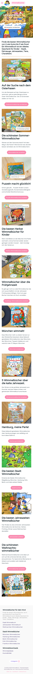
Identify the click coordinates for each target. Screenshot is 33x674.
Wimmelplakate (8, 651)
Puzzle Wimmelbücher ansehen (16, 197)
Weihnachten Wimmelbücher (13, 627)
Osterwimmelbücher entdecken (16, 104)
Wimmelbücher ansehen (16, 152)
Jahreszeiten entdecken (12, 27)
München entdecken (16, 349)
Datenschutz (22, 671)
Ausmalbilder (7, 653)
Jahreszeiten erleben (16, 537)
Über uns (9, 671)
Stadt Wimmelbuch (9, 622)
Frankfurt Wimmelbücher (11, 643)
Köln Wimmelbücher (10, 641)
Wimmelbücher (18, 3)
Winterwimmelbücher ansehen (16, 397)
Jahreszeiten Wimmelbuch (12, 625)
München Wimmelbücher (11, 634)
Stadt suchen (16, 488)
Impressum (15, 671)
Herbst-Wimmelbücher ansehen (16, 251)
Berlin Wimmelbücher (10, 639)
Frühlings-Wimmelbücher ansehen (16, 301)
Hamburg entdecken (16, 441)
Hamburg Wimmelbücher (11, 637)
